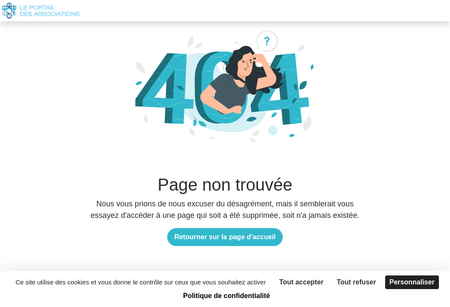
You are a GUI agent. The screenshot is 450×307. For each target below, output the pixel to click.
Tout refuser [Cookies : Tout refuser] (356, 282)
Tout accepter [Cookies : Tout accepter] (301, 282)
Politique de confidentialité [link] (226, 295)
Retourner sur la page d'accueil (225, 236)
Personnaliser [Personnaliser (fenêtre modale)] (412, 282)
